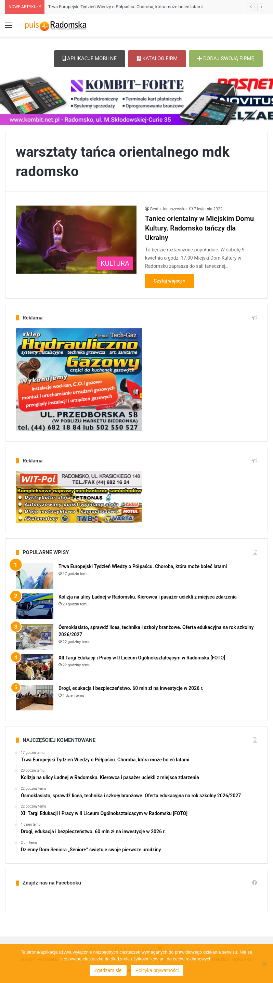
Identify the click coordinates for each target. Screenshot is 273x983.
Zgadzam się (108, 970)
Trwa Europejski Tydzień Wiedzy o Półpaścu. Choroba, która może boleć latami (125, 6)
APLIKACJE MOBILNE (90, 58)
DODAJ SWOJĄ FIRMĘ (225, 58)
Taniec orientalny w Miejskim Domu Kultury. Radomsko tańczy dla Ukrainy (199, 228)
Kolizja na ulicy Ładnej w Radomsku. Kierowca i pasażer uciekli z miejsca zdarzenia (147, 597)
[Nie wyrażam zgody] (264, 963)
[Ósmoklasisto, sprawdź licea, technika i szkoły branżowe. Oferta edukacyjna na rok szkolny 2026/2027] (34, 637)
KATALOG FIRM (157, 58)
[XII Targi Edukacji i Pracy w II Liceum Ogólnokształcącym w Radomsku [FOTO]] (34, 667)
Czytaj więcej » (169, 281)
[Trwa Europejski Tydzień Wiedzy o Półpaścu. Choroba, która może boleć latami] (34, 576)
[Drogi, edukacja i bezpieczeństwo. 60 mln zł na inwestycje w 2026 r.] (34, 697)
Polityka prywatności (157, 970)
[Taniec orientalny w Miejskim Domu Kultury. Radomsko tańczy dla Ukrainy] (76, 240)
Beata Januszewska (168, 209)
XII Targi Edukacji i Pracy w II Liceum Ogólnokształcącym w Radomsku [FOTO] (141, 657)
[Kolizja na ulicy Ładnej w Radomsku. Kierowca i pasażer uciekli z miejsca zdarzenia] (34, 606)
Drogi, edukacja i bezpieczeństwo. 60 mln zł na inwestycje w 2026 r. (131, 688)
